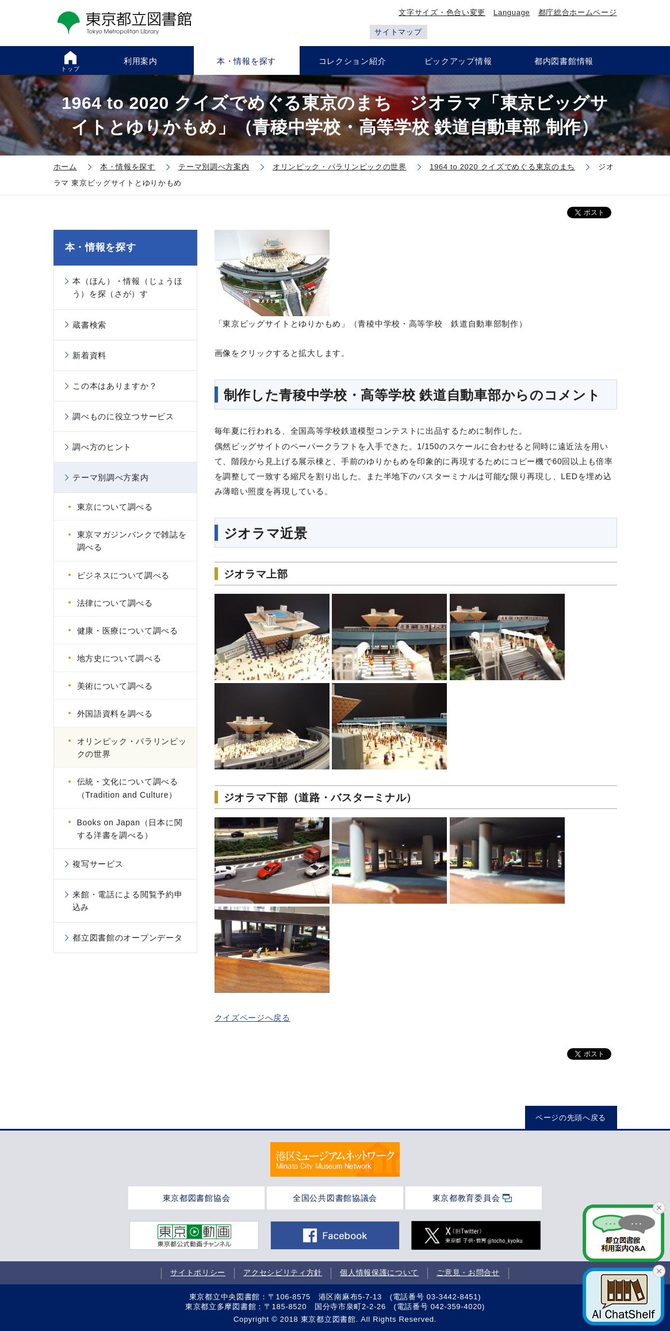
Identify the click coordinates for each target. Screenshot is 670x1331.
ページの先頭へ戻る (570, 1117)
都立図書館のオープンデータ (127, 937)
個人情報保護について (379, 1272)
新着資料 (89, 355)
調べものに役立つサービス (123, 416)
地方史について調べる (119, 658)
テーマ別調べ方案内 (110, 477)
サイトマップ (398, 32)
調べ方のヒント (102, 447)
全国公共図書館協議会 (335, 1198)
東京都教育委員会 (466, 1198)
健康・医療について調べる (127, 630)
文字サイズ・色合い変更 (442, 12)
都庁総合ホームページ (577, 12)
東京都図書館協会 (197, 1198)
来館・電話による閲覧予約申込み (127, 901)
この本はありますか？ (114, 385)
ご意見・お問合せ (468, 1272)
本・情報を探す (100, 247)
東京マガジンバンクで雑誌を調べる (132, 541)
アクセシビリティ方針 (282, 1272)
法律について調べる (115, 603)
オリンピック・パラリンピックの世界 (132, 748)
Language (511, 12)
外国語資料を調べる (115, 713)
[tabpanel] (335, 1159)
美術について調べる (115, 686)
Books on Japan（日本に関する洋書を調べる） (130, 829)
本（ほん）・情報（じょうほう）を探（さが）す (127, 287)
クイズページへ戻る (252, 1017)
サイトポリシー (197, 1272)
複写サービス (97, 864)
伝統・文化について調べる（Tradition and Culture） (127, 788)
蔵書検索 (89, 324)
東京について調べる (115, 506)
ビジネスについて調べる (123, 575)
